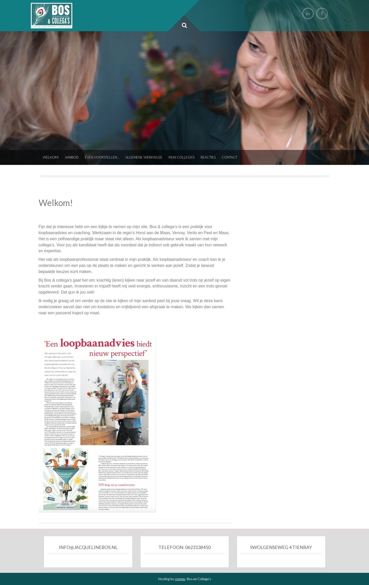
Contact (229, 157)
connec (180, 579)
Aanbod (72, 157)
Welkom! (51, 157)
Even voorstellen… (102, 157)
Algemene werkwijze (144, 157)
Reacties (208, 157)
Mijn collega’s (182, 157)
